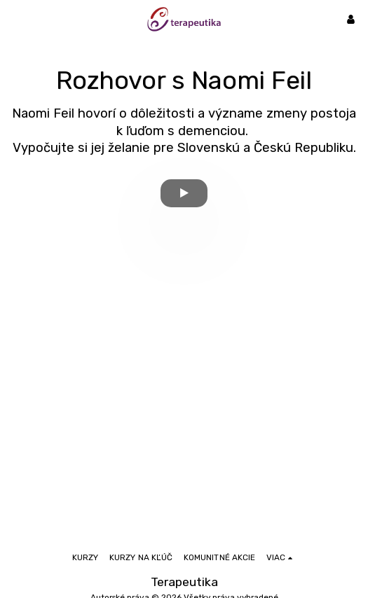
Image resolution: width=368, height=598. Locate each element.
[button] (15, 19)
